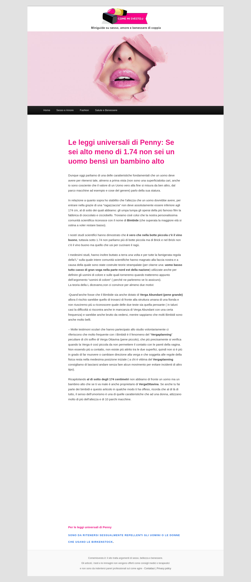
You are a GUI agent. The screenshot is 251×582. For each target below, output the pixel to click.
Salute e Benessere (106, 110)
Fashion (84, 110)
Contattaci (149, 568)
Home (46, 110)
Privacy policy (164, 568)
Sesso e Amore (65, 110)
